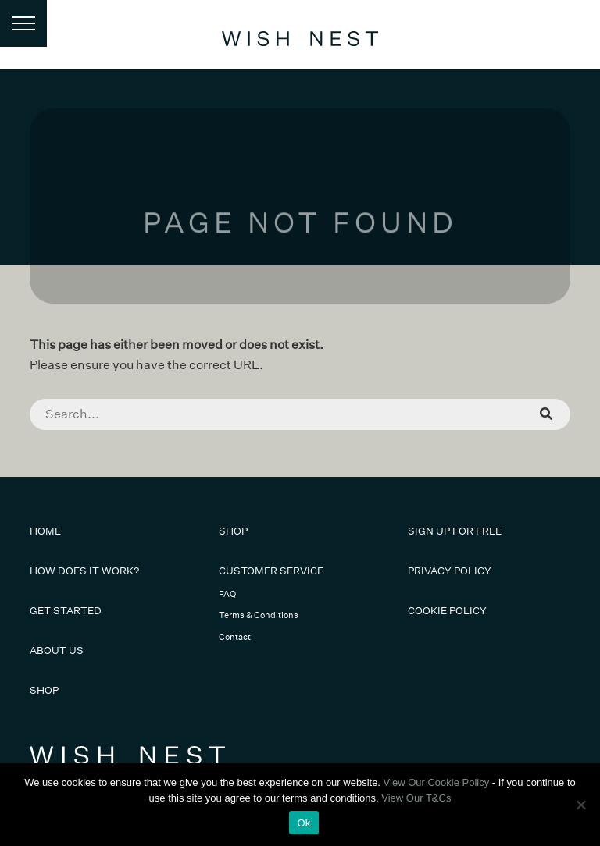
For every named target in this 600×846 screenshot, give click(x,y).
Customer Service (271, 571)
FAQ (227, 594)
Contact (235, 637)
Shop (44, 690)
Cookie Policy (447, 610)
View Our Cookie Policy (437, 782)
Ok (303, 823)
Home (45, 531)
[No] (580, 804)
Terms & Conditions (258, 615)
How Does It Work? (84, 571)
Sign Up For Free (455, 531)
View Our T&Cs (416, 798)
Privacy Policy (449, 571)
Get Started (66, 610)
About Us (57, 650)
